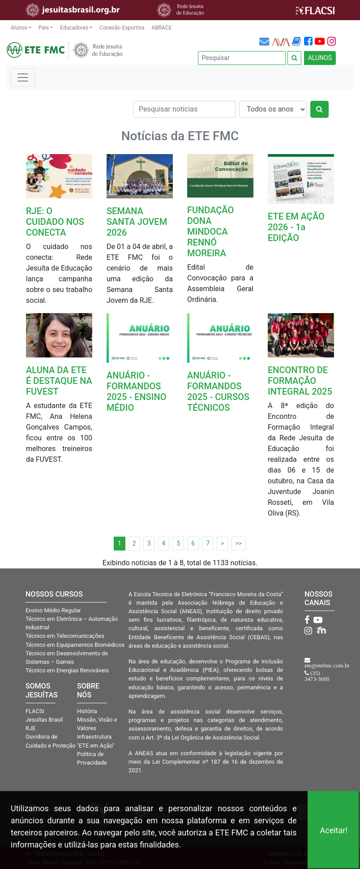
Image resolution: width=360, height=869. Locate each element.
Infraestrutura (94, 736)
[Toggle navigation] (22, 77)
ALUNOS (320, 57)
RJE (30, 728)
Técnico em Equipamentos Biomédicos (75, 644)
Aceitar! (333, 830)
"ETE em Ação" (95, 745)
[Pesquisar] (242, 58)
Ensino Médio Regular (53, 610)
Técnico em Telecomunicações (65, 635)
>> (238, 543)
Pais (44, 28)
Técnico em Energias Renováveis (67, 670)
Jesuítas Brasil (44, 719)
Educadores (74, 28)
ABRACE (161, 28)
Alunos (19, 28)
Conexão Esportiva (121, 28)
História (87, 711)
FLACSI (35, 711)
